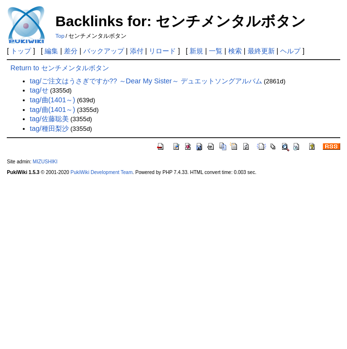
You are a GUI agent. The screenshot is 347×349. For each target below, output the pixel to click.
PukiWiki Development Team (101, 172)
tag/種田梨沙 (49, 128)
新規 (196, 51)
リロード (162, 51)
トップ (21, 51)
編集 (51, 51)
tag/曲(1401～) (53, 100)
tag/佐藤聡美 (49, 119)
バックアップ (103, 51)
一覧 (215, 51)
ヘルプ (290, 51)
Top (59, 36)
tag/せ (39, 90)
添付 (136, 51)
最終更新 (261, 51)
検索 (235, 51)
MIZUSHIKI (45, 161)
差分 (71, 51)
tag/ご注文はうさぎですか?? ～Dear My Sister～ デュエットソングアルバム (146, 81)
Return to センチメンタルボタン (60, 68)
